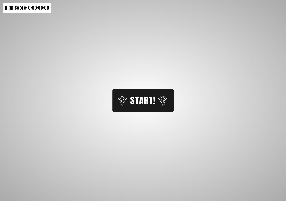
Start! (142, 100)
